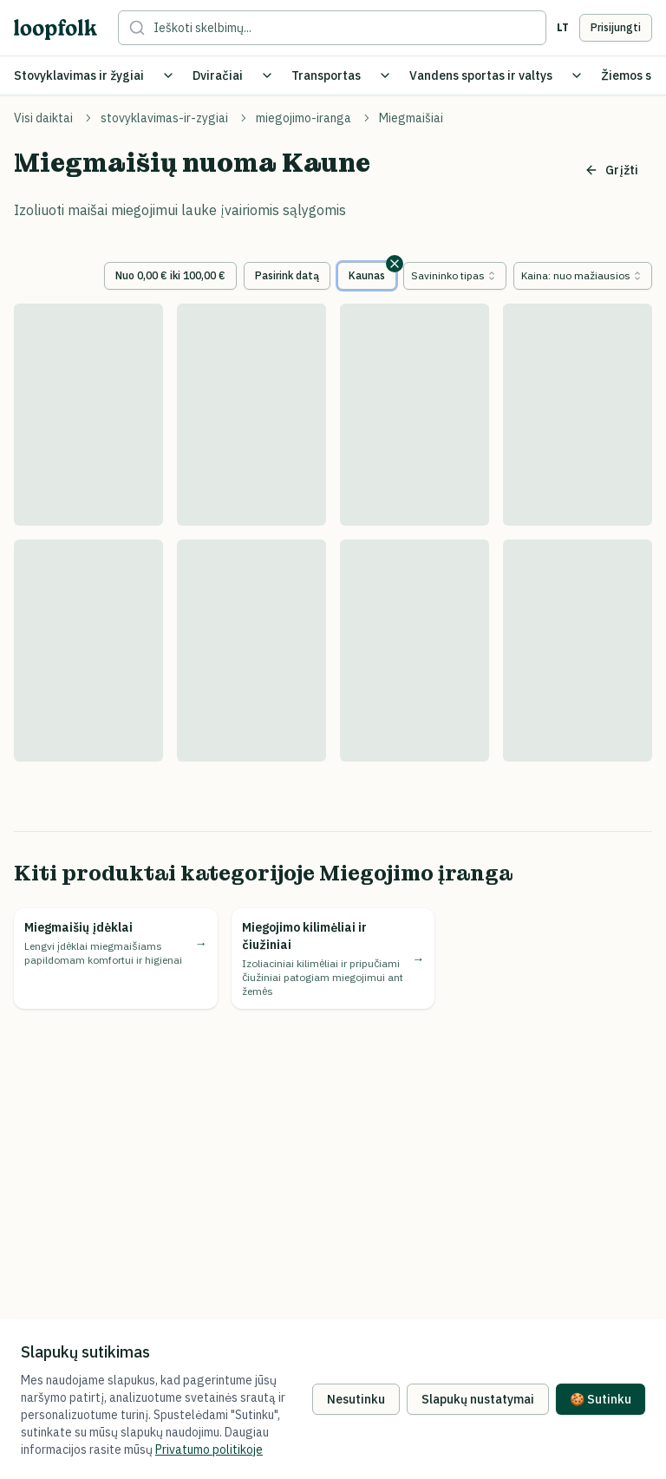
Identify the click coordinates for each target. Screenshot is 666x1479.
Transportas (326, 75)
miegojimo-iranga (303, 118)
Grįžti (611, 170)
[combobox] (454, 276)
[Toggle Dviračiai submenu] (267, 75)
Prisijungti (616, 27)
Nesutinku (356, 1399)
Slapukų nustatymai (477, 1399)
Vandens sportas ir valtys (480, 75)
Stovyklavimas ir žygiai (79, 75)
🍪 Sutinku (600, 1399)
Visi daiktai (43, 118)
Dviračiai (218, 75)
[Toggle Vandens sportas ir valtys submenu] (576, 75)
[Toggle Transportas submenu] (385, 75)
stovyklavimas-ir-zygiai (164, 118)
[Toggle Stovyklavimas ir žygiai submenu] (168, 75)
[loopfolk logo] (55, 29)
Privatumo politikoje (209, 1449)
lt (563, 27)
